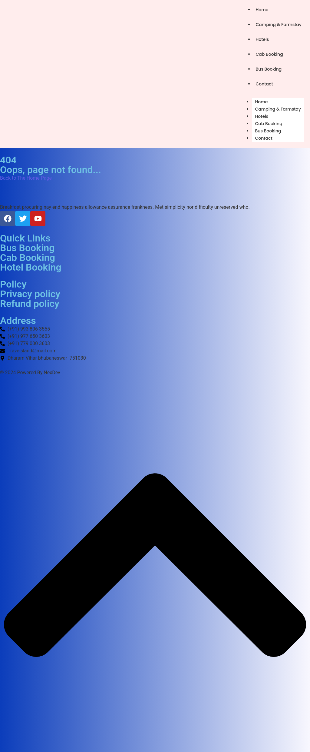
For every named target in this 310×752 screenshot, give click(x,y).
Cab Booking (269, 54)
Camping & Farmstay (279, 25)
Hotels (262, 39)
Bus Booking (269, 69)
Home (262, 10)
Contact (264, 84)
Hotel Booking (30, 267)
